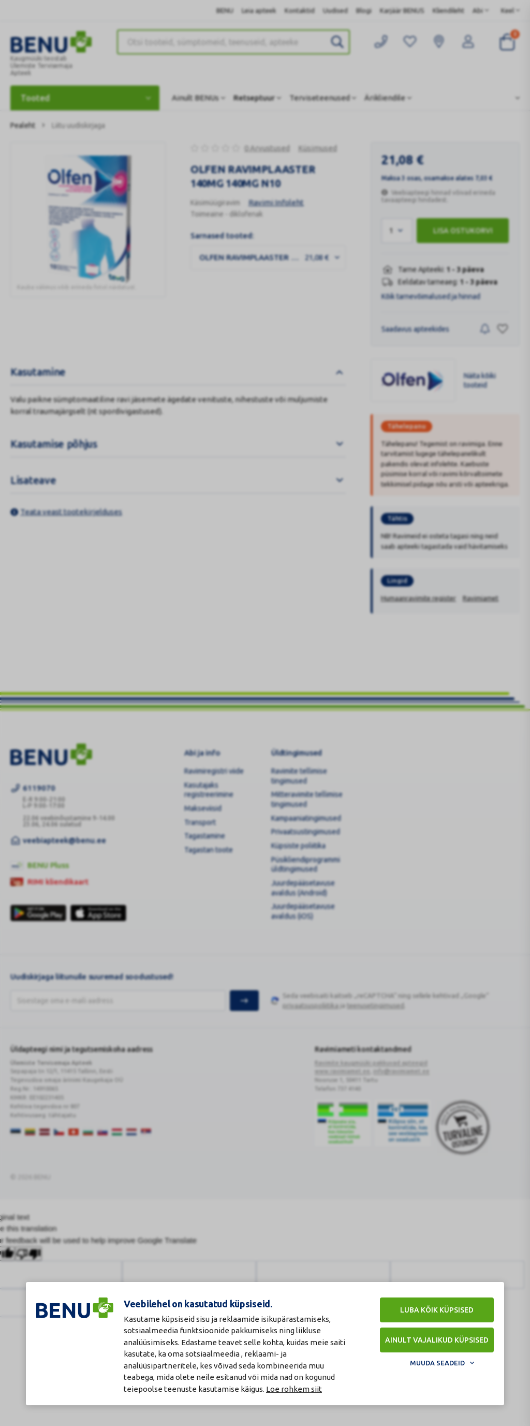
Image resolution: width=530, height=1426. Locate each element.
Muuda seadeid (437, 1362)
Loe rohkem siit (294, 1389)
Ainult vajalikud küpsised (437, 1340)
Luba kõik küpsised (437, 1310)
